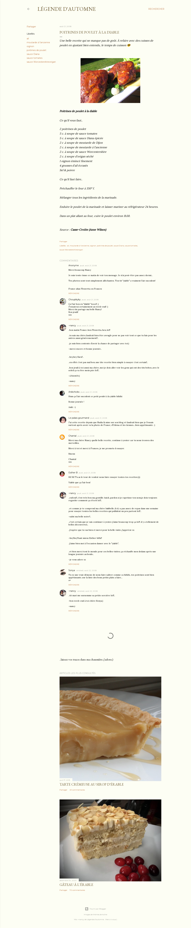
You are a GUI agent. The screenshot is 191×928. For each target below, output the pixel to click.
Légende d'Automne (66, 8)
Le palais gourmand (78, 418)
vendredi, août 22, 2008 (86, 570)
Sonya (71, 570)
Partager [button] (31, 26)
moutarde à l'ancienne (38, 42)
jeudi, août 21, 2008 (88, 265)
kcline (104, 914)
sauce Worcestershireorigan (41, 62)
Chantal (72, 435)
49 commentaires (77, 790)
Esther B (73, 472)
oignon (30, 46)
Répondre (73, 293)
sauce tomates (34, 58)
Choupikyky (74, 299)
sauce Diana (33, 54)
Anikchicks (73, 392)
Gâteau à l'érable (76, 884)
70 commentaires (77, 890)
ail (28, 38)
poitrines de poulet (36, 50)
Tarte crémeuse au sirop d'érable (92, 784)
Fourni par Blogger (95, 909)
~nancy (72, 325)
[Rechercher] (156, 9)
